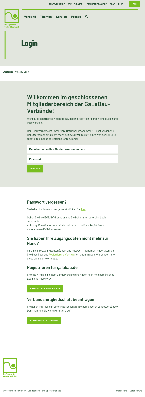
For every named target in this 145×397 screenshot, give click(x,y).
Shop (112, 4)
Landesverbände (56, 4)
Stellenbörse (75, 4)
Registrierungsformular (62, 254)
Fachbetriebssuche (97, 4)
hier (83, 209)
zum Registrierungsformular (45, 288)
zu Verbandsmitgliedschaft (44, 320)
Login (134, 4)
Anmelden (35, 168)
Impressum (121, 390)
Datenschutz (136, 390)
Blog (120, 4)
